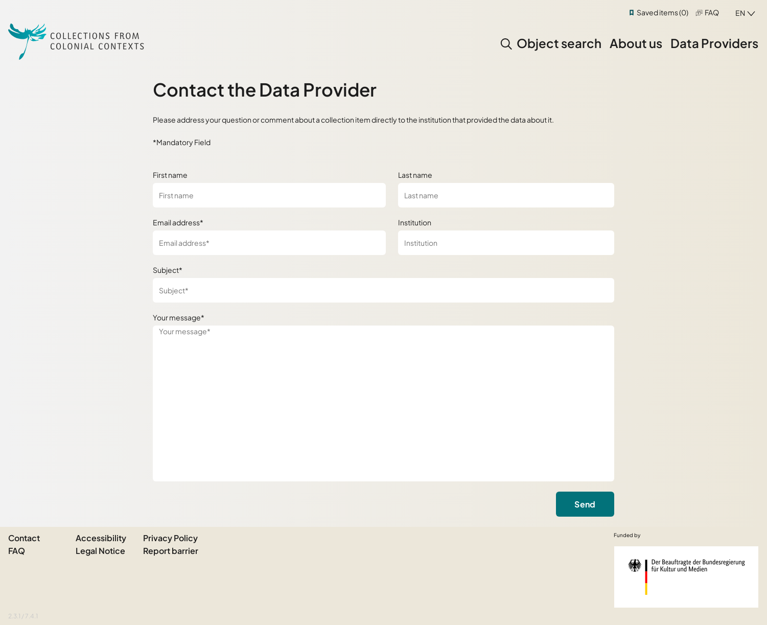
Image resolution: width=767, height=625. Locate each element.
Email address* (178, 222)
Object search (559, 43)
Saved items (662, 12)
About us (636, 43)
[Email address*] (269, 242)
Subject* (167, 269)
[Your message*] (383, 403)
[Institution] (506, 242)
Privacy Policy (170, 538)
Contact (24, 538)
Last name (415, 174)
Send (584, 504)
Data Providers (714, 43)
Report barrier (170, 550)
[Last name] (506, 195)
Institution (414, 222)
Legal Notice (100, 550)
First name (170, 174)
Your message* (178, 317)
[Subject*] (383, 290)
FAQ (712, 12)
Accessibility (101, 538)
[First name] (269, 195)
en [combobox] (740, 12)
